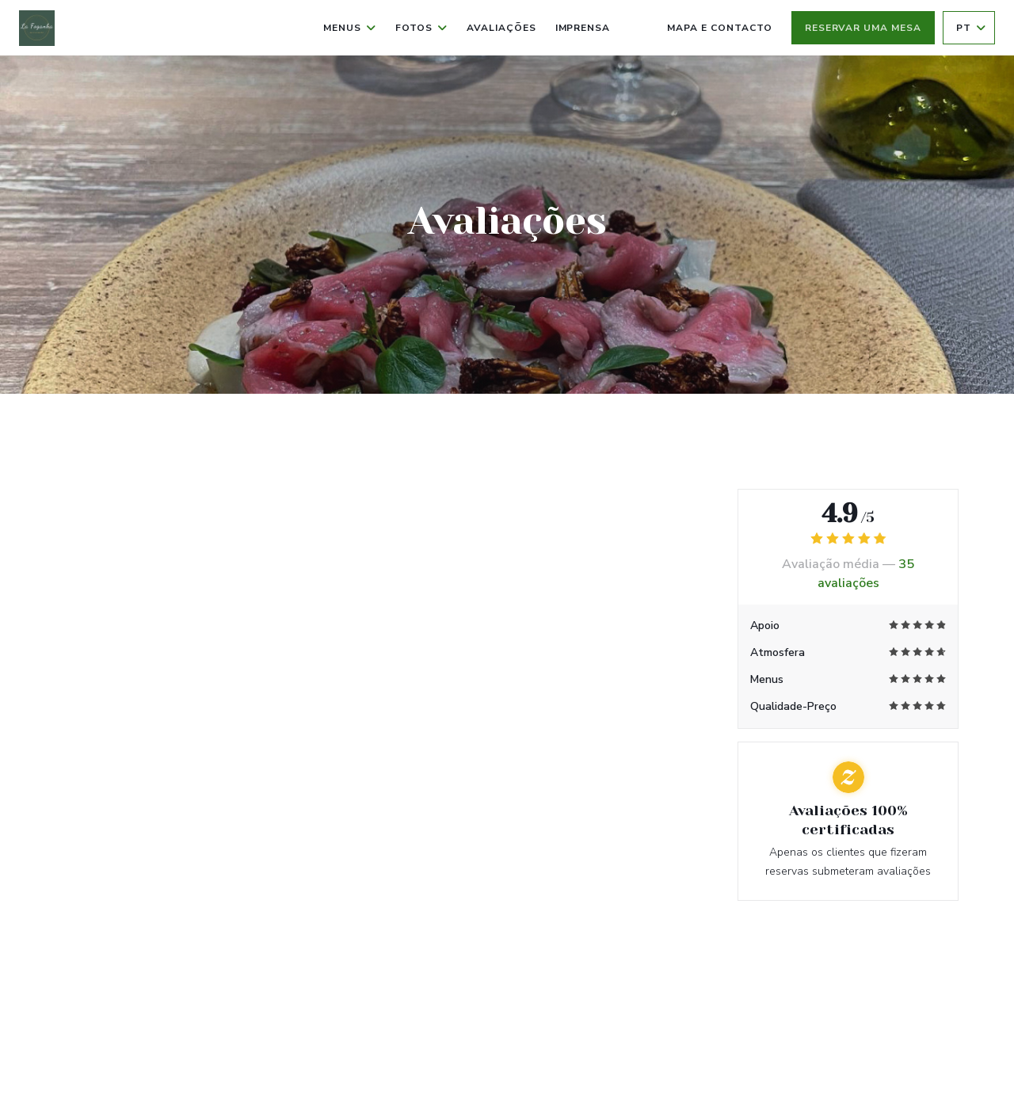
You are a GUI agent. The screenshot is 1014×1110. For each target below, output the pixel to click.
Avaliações (501, 27)
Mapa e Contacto (719, 27)
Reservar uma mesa (863, 27)
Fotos (421, 27)
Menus (349, 27)
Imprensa (583, 27)
